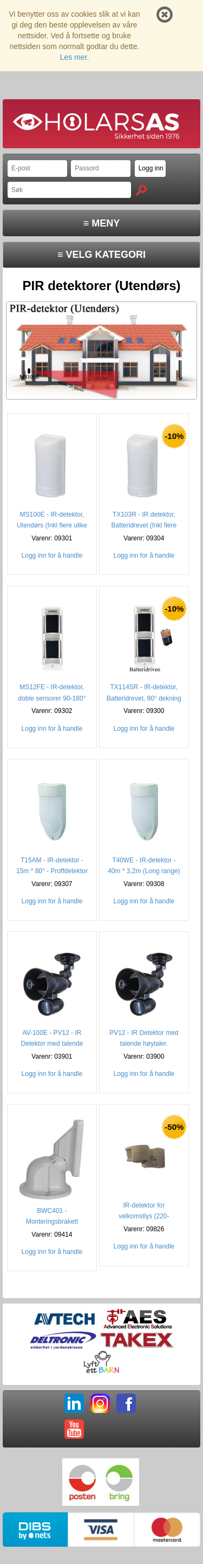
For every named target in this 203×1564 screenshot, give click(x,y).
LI (74, 1403)
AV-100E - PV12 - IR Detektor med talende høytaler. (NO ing (52, 1043)
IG (100, 1403)
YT (74, 1429)
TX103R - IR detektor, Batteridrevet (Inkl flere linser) (144, 525)
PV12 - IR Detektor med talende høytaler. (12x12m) (143, 1043)
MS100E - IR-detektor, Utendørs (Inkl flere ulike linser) (52, 525)
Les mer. (74, 57)
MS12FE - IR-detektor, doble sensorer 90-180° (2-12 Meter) (52, 697)
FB (126, 1403)
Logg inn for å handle (52, 555)
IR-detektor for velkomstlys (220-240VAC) (144, 1216)
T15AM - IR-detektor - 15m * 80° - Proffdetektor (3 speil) (52, 871)
